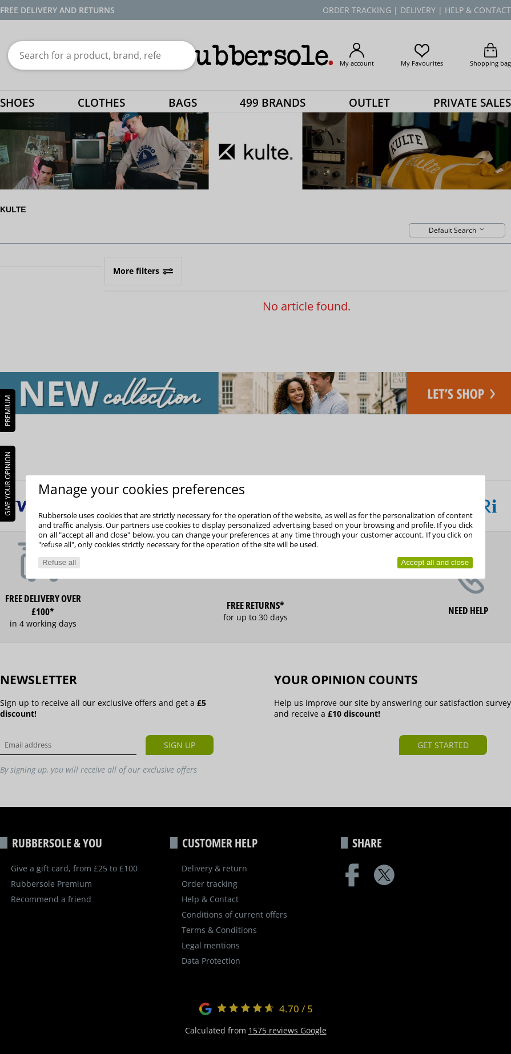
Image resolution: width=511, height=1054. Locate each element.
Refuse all (59, 562)
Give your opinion (8, 483)
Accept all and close (435, 562)
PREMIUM (8, 410)
